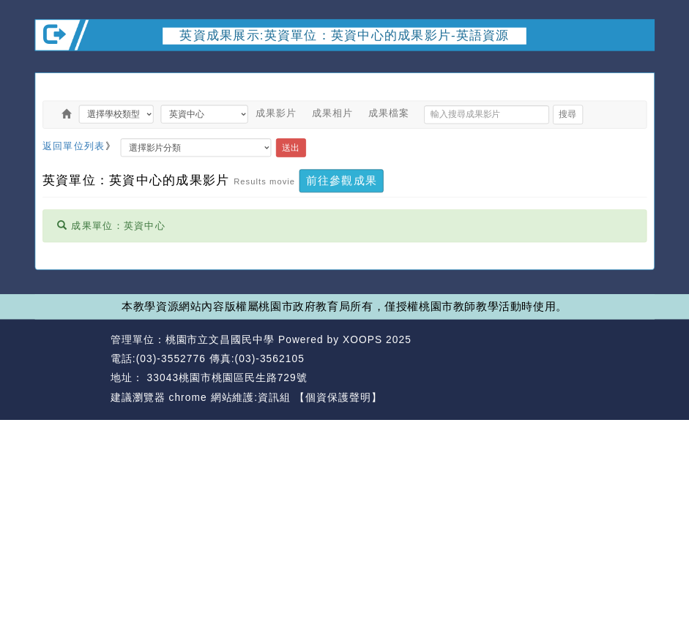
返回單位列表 (73, 145)
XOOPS (362, 339)
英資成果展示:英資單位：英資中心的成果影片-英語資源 (344, 35)
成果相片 (333, 113)
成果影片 (276, 113)
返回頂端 (629, 359)
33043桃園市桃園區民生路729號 (226, 377)
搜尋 (567, 114)
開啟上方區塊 (638, 63)
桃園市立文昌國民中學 (220, 339)
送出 (290, 147)
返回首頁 (567, 359)
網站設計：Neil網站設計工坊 (69, 368)
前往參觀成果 (342, 180)
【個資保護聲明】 (338, 396)
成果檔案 (389, 113)
